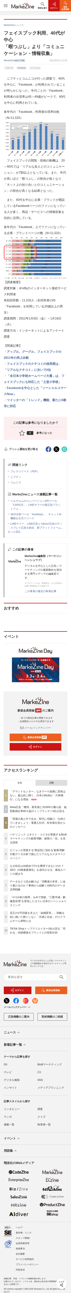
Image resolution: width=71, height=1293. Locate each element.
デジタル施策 (12, 1079)
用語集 (10, 1151)
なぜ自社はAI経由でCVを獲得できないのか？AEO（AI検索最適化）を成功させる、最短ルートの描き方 (38, 869)
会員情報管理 (22, 1243)
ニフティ (15, 476)
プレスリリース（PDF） (25, 471)
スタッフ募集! (23, 1238)
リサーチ (9, 68)
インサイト (10, 1087)
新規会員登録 (35, 737)
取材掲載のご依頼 (52, 1016)
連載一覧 (9, 1124)
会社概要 (20, 1254)
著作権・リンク (24, 1232)
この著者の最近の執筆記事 (40, 591)
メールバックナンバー (35, 727)
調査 (40, 1108)
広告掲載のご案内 (18, 1016)
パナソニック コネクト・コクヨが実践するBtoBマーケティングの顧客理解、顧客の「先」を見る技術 (38, 838)
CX (39, 1072)
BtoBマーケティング (49, 1064)
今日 (19, 783)
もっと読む (14, 531)
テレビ (8, 1072)
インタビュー (12, 1108)
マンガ (8, 1116)
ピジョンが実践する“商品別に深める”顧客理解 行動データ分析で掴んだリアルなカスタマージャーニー (38, 854)
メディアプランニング (50, 1087)
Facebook (21, 68)
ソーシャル (35, 68)
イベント (12, 1139)
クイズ (41, 1116)
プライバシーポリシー (27, 1264)
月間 (51, 783)
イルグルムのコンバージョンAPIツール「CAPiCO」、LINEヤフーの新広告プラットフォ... (35, 504)
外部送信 (20, 1269)
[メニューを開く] (5, 5)
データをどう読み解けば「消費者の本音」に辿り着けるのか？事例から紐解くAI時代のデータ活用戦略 (38, 885)
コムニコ (15, 482)
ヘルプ (19, 1227)
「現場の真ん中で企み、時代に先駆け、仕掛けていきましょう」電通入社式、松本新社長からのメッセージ (38, 822)
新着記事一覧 (15, 1045)
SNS (40, 1079)
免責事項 (20, 1248)
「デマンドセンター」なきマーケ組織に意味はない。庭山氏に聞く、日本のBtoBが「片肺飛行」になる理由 (38, 795)
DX (5, 1064)
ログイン (35, 747)
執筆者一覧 (44, 1124)
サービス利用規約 (25, 1259)
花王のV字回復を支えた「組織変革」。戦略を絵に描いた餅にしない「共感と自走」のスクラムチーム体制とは (38, 916)
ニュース (12, 1033)
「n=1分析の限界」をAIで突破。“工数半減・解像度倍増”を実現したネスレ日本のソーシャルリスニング (38, 901)
